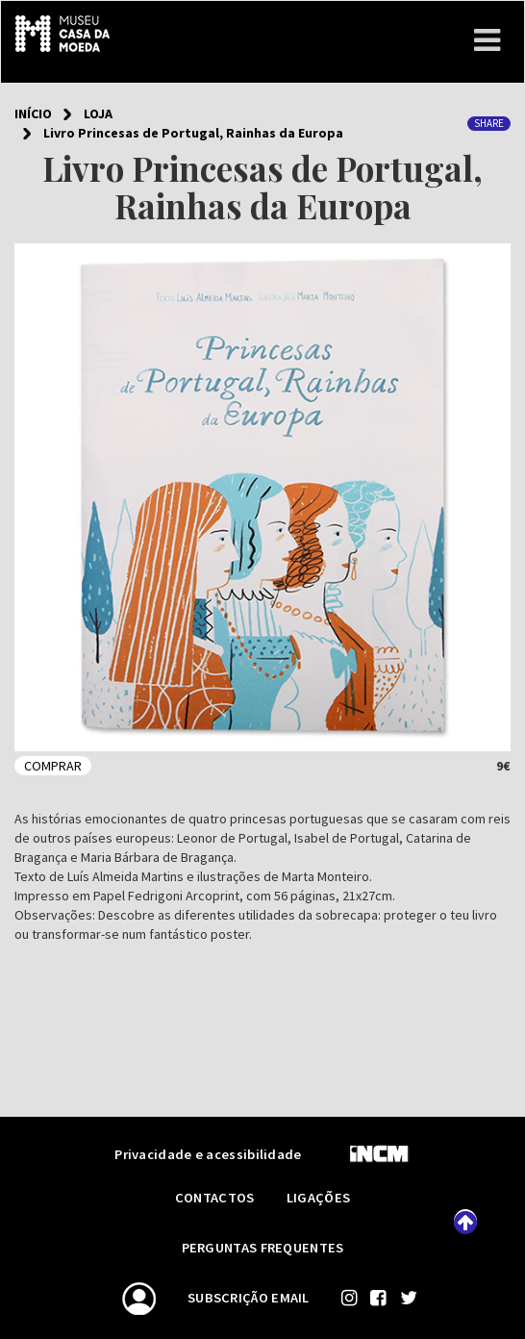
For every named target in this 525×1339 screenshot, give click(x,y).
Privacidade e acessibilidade (207, 1154)
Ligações (318, 1197)
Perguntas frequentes (263, 1247)
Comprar (53, 765)
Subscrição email (249, 1297)
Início (33, 113)
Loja (98, 113)
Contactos (216, 1197)
